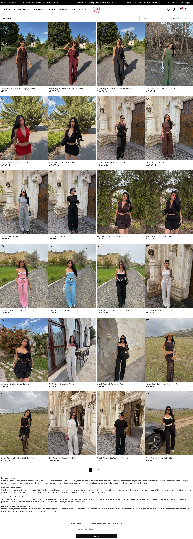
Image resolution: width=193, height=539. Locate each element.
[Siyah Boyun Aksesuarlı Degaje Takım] (121, 54)
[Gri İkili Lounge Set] (24, 202)
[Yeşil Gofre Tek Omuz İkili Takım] (169, 54)
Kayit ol (96, 536)
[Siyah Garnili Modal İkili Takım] (169, 423)
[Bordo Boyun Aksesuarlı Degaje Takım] (72, 54)
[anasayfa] (96, 9)
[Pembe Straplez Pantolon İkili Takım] (24, 276)
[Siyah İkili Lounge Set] (72, 202)
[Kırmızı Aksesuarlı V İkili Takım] (24, 128)
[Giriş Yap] (175, 9)
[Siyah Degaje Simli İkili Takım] (169, 202)
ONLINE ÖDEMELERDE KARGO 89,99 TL (50, 2)
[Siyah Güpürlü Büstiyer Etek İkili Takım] (24, 423)
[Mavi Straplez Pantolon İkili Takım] (72, 276)
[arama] (186, 9)
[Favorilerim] (169, 9)
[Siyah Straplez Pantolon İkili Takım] (121, 276)
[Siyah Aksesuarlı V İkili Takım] (72, 128)
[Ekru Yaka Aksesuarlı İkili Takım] (169, 276)
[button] (23, 9)
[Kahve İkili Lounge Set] (169, 128)
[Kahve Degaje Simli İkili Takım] (121, 202)
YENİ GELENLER (9, 9)
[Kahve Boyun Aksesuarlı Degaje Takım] (24, 54)
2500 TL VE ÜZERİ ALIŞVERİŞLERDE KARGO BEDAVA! (100, 2)
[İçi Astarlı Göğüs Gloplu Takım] (24, 350)
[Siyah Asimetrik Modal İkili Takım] (121, 423)
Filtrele (7, 18)
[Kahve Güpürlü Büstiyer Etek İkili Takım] (169, 350)
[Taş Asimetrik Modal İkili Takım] (72, 423)
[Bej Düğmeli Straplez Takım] (72, 350)
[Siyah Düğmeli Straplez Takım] (121, 350)
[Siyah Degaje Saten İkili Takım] (121, 128)
